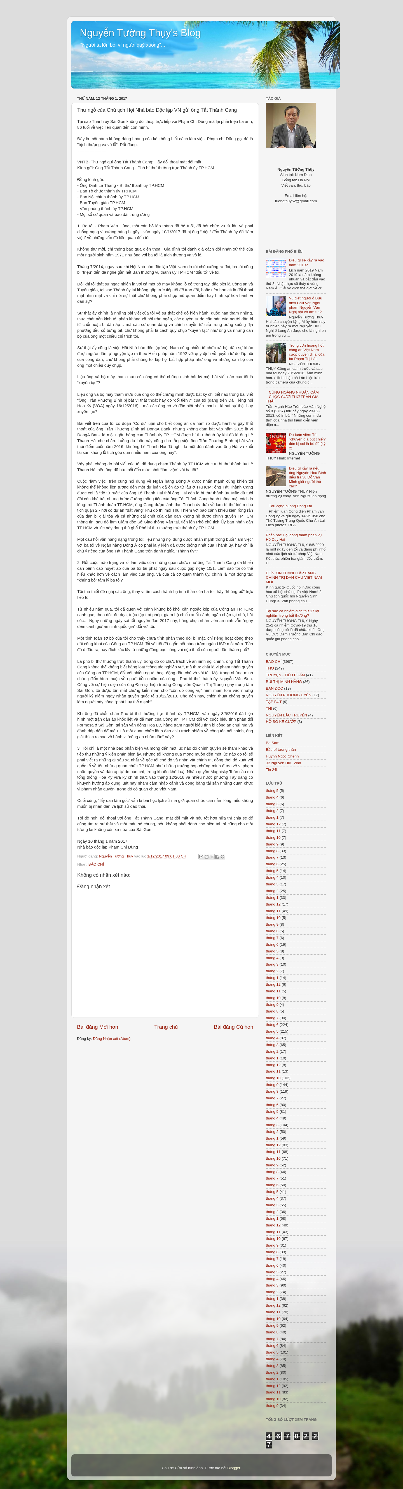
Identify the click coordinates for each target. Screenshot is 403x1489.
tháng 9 (272, 844)
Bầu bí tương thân (281, 749)
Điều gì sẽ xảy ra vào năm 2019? (306, 262)
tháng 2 (272, 811)
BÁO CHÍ (96, 864)
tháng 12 (273, 824)
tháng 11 (273, 831)
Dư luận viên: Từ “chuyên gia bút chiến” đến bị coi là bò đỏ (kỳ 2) (307, 442)
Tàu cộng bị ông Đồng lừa (290, 506)
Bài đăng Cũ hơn (233, 1027)
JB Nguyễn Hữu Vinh (283, 763)
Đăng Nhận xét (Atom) (111, 1039)
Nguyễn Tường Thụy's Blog (140, 33)
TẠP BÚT (274, 702)
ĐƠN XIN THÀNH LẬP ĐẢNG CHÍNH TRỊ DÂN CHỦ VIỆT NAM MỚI (294, 577)
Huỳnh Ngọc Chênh (282, 756)
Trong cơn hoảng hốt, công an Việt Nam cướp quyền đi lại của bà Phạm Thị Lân (306, 352)
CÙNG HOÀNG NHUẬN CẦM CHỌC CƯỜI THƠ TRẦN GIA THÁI (292, 396)
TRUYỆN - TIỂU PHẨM (285, 675)
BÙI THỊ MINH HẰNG (284, 682)
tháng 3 (272, 804)
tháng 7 (272, 857)
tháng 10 (273, 837)
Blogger (233, 1468)
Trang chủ (166, 1027)
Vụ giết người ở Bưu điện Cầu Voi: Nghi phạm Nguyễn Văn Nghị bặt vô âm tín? (305, 305)
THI (269, 708)
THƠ (270, 668)
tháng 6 (272, 864)
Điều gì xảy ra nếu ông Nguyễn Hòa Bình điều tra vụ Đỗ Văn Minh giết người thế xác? (307, 477)
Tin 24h (272, 770)
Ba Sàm (272, 743)
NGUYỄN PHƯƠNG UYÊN (288, 695)
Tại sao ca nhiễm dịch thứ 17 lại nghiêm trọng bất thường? (292, 613)
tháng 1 (272, 817)
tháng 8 (272, 851)
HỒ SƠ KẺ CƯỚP (281, 722)
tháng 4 (272, 797)
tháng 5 (272, 790)
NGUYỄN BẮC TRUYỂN (286, 715)
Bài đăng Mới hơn (97, 1027)
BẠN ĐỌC (274, 688)
